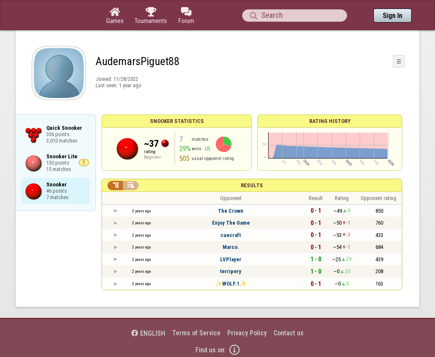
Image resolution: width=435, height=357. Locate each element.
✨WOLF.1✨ (230, 283)
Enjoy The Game (231, 223)
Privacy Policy (247, 333)
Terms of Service (196, 333)
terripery (230, 271)
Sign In (392, 15)
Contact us (289, 333)
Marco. (231, 247)
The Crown (230, 211)
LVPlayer (230, 259)
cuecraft (230, 235)
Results (252, 185)
